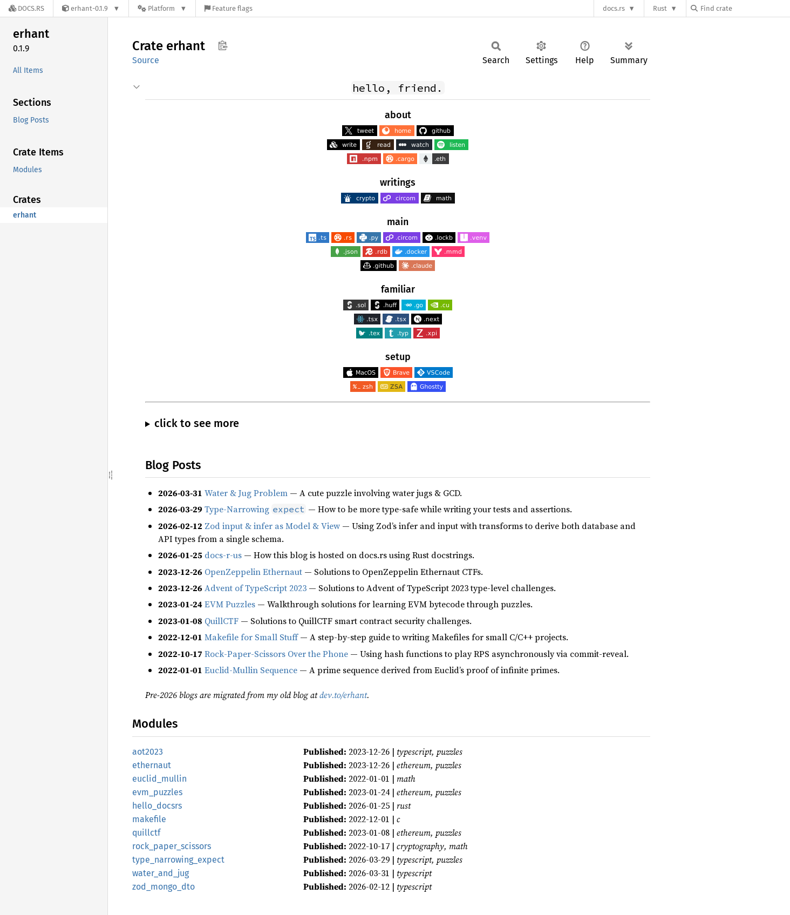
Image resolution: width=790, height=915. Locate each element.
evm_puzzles (157, 792)
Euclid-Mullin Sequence (251, 670)
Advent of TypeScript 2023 (256, 588)
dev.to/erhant (343, 695)
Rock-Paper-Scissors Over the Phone (276, 654)
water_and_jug (160, 873)
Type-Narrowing (255, 509)
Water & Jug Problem (246, 493)
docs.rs (614, 8)
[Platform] (162, 8)
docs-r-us (223, 555)
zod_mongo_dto (163, 887)
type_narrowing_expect (178, 860)
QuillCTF (222, 621)
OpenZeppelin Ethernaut (253, 572)
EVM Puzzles (230, 604)
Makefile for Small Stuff (251, 637)
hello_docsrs (157, 806)
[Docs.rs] (26, 8)
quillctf (146, 833)
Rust (660, 8)
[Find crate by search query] (744, 8)
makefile (149, 819)
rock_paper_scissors (171, 846)
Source (145, 60)
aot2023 (147, 752)
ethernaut (151, 765)
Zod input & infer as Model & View (272, 526)
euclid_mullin (159, 779)
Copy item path (222, 45)
